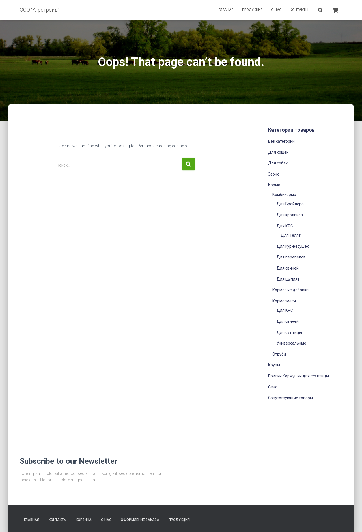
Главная (226, 10)
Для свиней (288, 268)
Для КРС (285, 226)
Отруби (279, 354)
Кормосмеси (284, 301)
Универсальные (291, 343)
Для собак (278, 163)
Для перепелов (291, 257)
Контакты (299, 10)
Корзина (84, 520)
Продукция (252, 10)
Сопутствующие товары (290, 398)
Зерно (273, 174)
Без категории (281, 141)
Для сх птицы (289, 332)
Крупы (274, 365)
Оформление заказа (140, 520)
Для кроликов (290, 215)
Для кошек (278, 152)
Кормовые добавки (290, 290)
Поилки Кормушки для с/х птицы (298, 376)
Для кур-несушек (293, 246)
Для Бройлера (290, 204)
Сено (272, 387)
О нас (276, 10)
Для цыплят (288, 279)
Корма (274, 185)
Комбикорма (284, 194)
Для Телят (291, 235)
